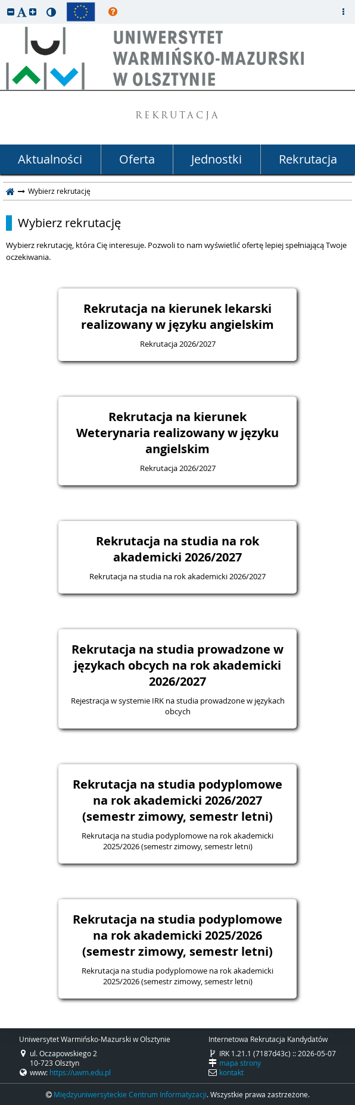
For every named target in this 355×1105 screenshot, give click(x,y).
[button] (10, 11)
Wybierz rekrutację (69, 223)
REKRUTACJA (177, 116)
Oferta (137, 159)
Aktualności (50, 159)
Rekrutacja (308, 159)
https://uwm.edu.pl (80, 1072)
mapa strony (240, 1063)
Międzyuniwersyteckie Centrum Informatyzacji (130, 1094)
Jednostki (216, 159)
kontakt (231, 1072)
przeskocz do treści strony (3, 3)
